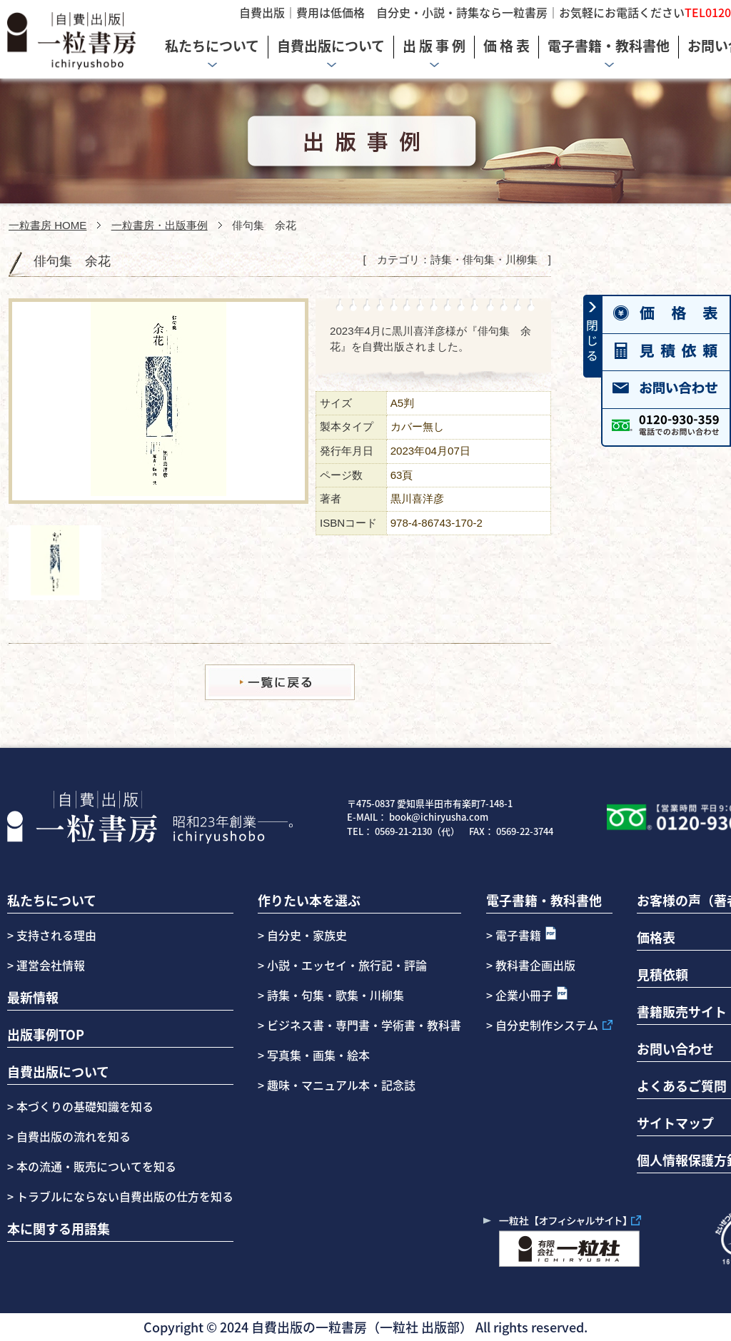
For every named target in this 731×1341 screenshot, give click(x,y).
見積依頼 (662, 974)
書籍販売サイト (682, 1011)
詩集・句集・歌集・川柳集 (335, 994)
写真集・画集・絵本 (318, 1054)
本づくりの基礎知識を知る (83, 1106)
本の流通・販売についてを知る (95, 1166)
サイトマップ (675, 1122)
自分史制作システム (546, 1024)
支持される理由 (56, 934)
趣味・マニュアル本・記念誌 (341, 1084)
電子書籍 (518, 934)
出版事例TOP (45, 1034)
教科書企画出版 (535, 964)
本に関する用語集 (58, 1228)
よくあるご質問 (682, 1085)
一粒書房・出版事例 (159, 225)
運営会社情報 (50, 964)
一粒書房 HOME (47, 225)
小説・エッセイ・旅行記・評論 (347, 964)
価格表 (656, 937)
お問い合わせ (675, 1048)
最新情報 (33, 997)
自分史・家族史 (307, 934)
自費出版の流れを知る (72, 1136)
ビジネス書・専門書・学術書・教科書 (364, 1024)
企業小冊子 (524, 994)
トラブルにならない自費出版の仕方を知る (123, 1196)
